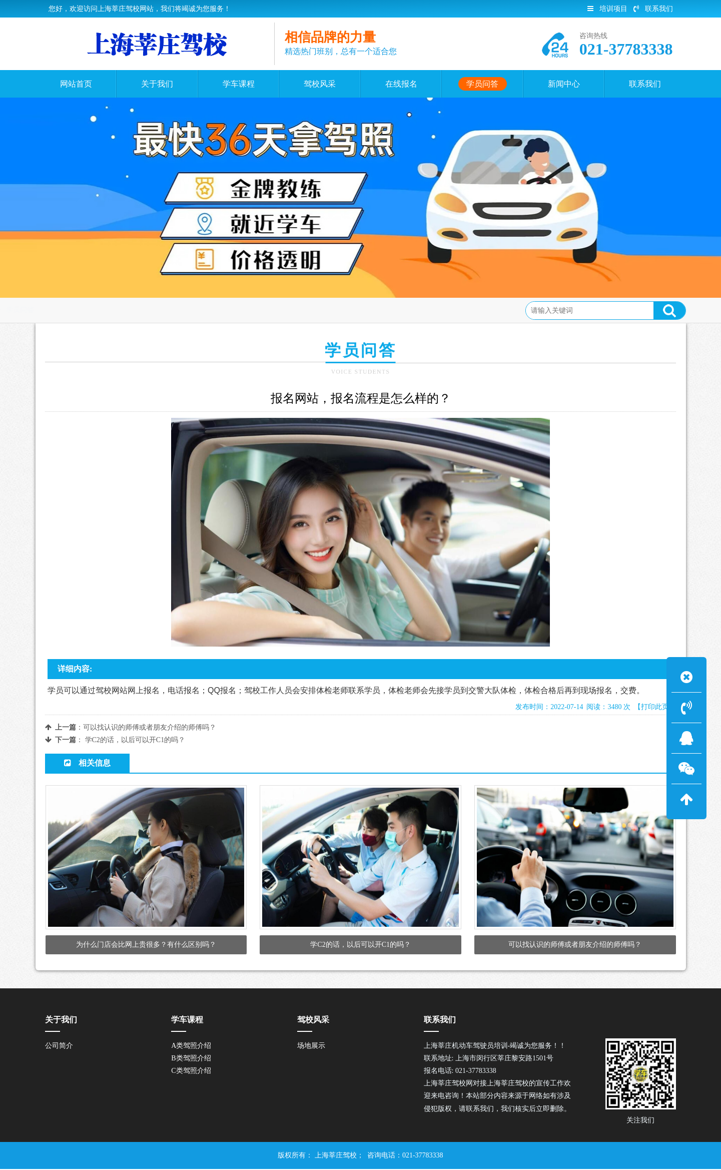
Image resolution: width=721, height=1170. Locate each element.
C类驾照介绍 (191, 1072)
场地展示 (311, 1046)
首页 (85, 310)
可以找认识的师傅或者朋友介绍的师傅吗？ (149, 727)
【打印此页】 (655, 707)
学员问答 (118, 310)
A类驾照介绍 (191, 1046)
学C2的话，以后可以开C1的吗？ (135, 740)
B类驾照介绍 (191, 1059)
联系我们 (653, 9)
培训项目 (607, 9)
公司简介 (59, 1046)
